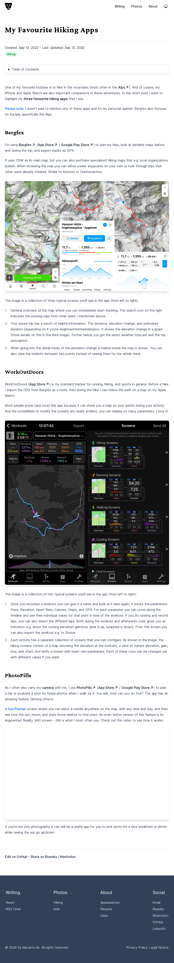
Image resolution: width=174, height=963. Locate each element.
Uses (104, 916)
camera (48, 688)
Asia (57, 909)
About (153, 6)
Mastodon (68, 857)
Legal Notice (158, 947)
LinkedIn (159, 929)
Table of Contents (25, 69)
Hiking (58, 902)
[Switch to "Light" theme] (166, 6)
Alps (123, 87)
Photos (136, 6)
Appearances (110, 902)
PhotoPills (86, 688)
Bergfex (27, 145)
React (10, 902)
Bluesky (51, 857)
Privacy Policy (136, 947)
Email (156, 902)
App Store (48, 145)
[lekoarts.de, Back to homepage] (8, 6)
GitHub (158, 922)
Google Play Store (77, 145)
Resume (106, 909)
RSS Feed (13, 909)
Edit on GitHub (16, 857)
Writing (120, 6)
